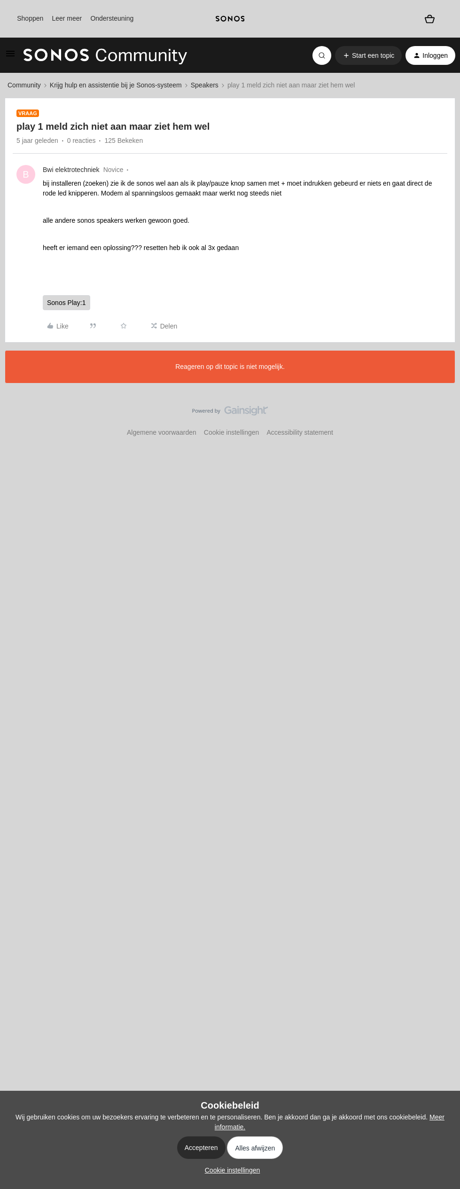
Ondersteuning (111, 18)
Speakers (204, 85)
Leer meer (67, 18)
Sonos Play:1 (66, 302)
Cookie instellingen (231, 432)
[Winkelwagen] (429, 18)
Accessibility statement (299, 432)
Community (24, 85)
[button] (10, 57)
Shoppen (30, 18)
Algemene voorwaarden (161, 432)
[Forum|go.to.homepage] (105, 55)
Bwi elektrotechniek (71, 169)
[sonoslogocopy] (229, 19)
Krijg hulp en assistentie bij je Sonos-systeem (116, 85)
